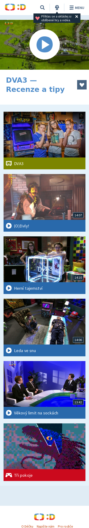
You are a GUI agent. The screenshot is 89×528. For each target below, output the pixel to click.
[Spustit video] (44, 45)
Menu (76, 7)
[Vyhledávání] (42, 7)
